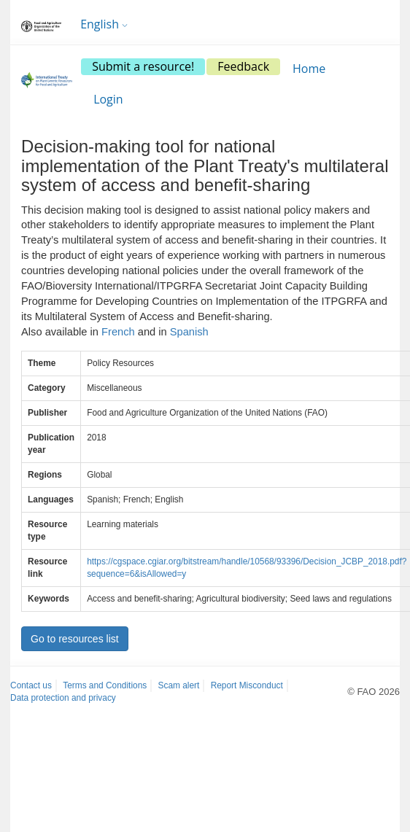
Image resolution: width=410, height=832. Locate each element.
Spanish (189, 332)
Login (108, 99)
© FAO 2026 (373, 691)
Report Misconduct (247, 685)
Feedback (243, 66)
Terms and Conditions (105, 685)
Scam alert (179, 685)
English (104, 24)
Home (309, 69)
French (118, 332)
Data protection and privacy (63, 698)
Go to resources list (75, 639)
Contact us (31, 685)
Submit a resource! (143, 66)
